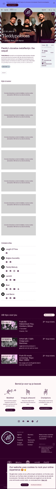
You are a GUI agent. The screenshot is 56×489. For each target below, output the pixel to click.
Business (30, 435)
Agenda (6, 10)
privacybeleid (43, 450)
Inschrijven (54, 444)
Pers (29, 437)
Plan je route (10, 410)
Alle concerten (49, 315)
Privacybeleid (6, 487)
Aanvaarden (25, 485)
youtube (28, 421)
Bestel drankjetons (45, 408)
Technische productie (31, 441)
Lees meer (5, 66)
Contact (30, 445)
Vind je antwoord (28, 408)
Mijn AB (44, 10)
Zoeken (54, 10)
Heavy (4, 72)
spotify (32, 421)
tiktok (37, 421)
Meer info (44, 480)
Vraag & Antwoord (20, 444)
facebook (23, 421)
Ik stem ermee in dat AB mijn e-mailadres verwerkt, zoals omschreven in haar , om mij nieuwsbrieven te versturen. (47, 450)
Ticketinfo (20, 440)
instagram (19, 421)
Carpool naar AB (12, 5)
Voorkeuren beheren (36, 485)
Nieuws (19, 437)
